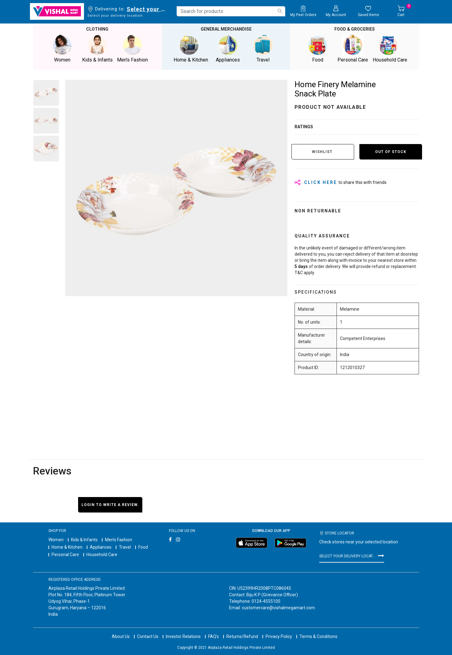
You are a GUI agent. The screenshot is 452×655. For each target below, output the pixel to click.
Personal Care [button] (352, 48)
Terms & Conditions (318, 630)
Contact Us (147, 630)
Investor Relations (183, 630)
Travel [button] (263, 48)
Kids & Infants (84, 539)
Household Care (101, 554)
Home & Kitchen (67, 546)
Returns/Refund (242, 630)
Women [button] (62, 48)
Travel (125, 546)
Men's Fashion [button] (132, 48)
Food (143, 546)
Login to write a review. (110, 504)
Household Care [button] (390, 48)
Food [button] (317, 48)
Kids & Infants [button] (97, 48)
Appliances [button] (227, 48)
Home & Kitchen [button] (191, 48)
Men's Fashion (118, 539)
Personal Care (65, 554)
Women (56, 539)
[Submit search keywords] (279, 11)
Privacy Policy (279, 630)
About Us (121, 630)
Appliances (100, 546)
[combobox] (231, 11)
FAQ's (213, 630)
